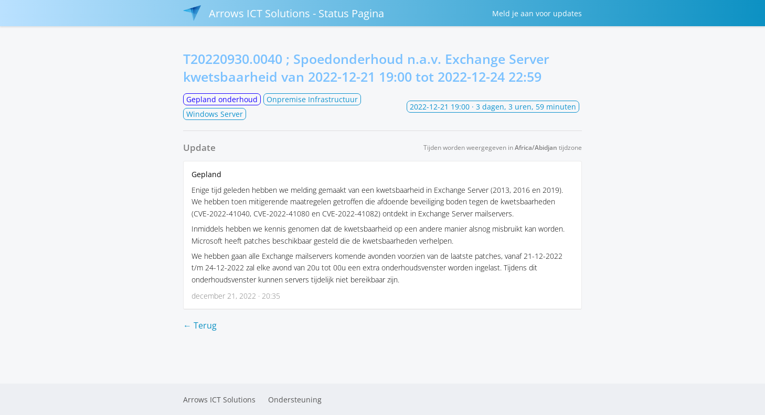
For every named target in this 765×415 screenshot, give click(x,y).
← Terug (200, 325)
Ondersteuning (295, 400)
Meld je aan (537, 13)
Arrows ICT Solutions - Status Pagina (283, 13)
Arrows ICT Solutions (219, 400)
